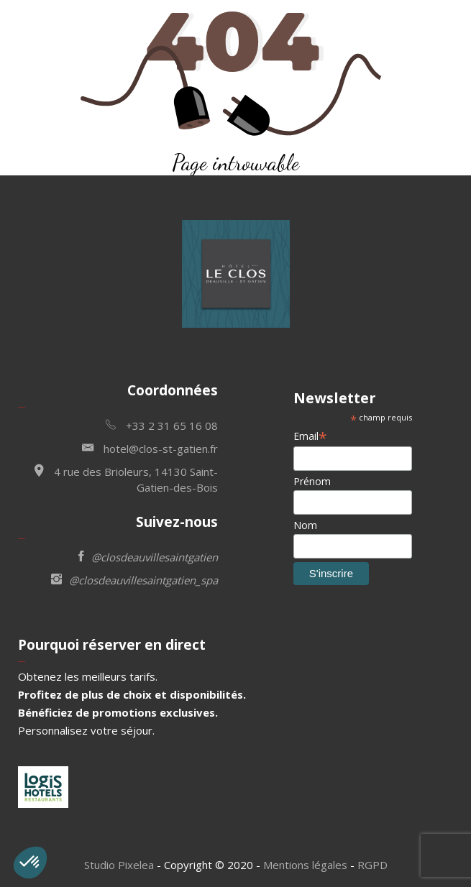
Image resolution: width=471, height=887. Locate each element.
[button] (30, 862)
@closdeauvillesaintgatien (148, 556)
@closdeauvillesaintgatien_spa (134, 579)
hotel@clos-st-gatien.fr (150, 447)
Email (310, 436)
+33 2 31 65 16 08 (162, 424)
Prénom (312, 481)
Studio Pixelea (119, 865)
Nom (305, 525)
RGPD (372, 865)
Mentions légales (305, 865)
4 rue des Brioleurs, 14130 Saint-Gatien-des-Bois (126, 478)
